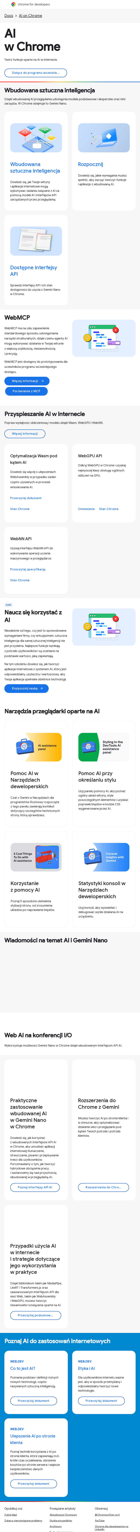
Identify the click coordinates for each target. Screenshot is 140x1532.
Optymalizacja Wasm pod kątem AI (33, 459)
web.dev (17, 1361)
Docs (8, 15)
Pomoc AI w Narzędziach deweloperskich (29, 780)
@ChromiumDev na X (107, 1514)
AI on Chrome (30, 15)
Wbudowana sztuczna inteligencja (49, 90)
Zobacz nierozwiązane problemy (23, 1520)
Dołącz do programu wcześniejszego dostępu (39, 73)
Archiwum (56, 1526)
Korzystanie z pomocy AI (25, 886)
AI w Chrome (32, 40)
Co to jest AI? (22, 1368)
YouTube (99, 1520)
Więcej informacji (25, 434)
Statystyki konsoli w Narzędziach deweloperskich (101, 890)
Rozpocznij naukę (27, 688)
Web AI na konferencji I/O (38, 1035)
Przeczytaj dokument (26, 498)
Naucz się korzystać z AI (33, 616)
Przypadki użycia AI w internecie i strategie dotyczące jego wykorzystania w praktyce (35, 1259)
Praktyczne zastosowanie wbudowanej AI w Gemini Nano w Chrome (28, 1113)
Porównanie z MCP (26, 391)
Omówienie (86, 509)
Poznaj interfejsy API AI (35, 1187)
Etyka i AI (86, 1368)
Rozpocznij (90, 164)
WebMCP (17, 317)
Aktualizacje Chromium (63, 1514)
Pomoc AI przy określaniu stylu (97, 776)
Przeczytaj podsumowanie (37, 1315)
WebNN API (21, 538)
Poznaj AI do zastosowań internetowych (57, 1341)
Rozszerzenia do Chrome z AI (107, 1187)
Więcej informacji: (28, 381)
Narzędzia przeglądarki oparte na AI (52, 711)
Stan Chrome (20, 509)
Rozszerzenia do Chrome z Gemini (98, 1103)
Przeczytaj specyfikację (28, 569)
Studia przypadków (61, 1520)
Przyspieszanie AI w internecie (44, 414)
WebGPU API (90, 455)
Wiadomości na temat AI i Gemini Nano (55, 940)
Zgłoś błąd (10, 1514)
